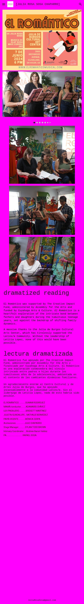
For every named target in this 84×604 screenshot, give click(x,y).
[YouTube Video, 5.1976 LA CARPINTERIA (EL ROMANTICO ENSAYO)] (42, 568)
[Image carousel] (42, 97)
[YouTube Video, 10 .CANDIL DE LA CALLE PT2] (42, 512)
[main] (42, 293)
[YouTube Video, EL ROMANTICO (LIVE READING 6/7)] (42, 462)
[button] (3, 4)
